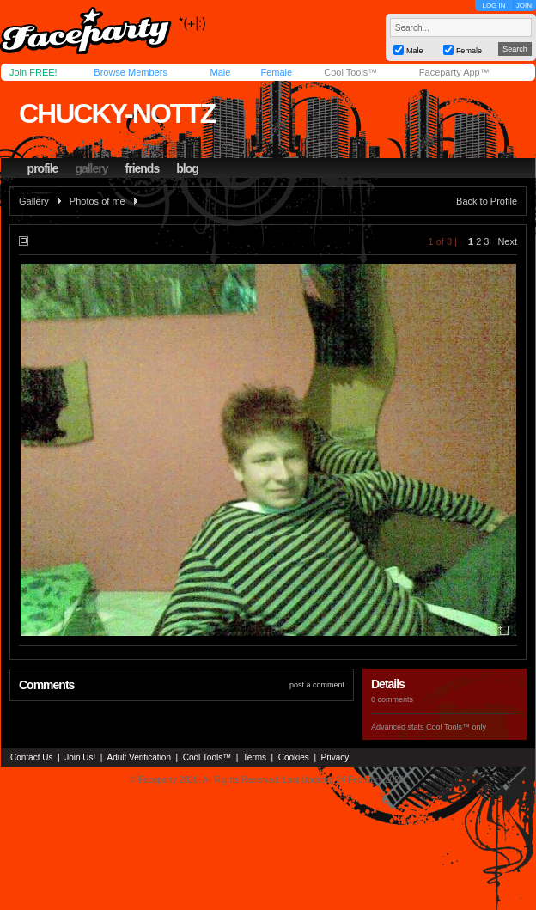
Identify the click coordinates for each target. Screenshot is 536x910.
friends (142, 168)
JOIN (524, 5)
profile (42, 168)
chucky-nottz (117, 113)
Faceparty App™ (454, 72)
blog (187, 168)
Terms (254, 757)
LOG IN (493, 5)
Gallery (34, 201)
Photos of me (97, 201)
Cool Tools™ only (456, 727)
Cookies (293, 757)
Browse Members (131, 72)
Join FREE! (33, 72)
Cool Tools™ (350, 72)
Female (276, 72)
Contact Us (31, 757)
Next (507, 241)
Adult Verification (139, 757)
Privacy (335, 757)
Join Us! (79, 757)
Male (220, 72)
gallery (91, 168)
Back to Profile (486, 201)
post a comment (316, 685)
